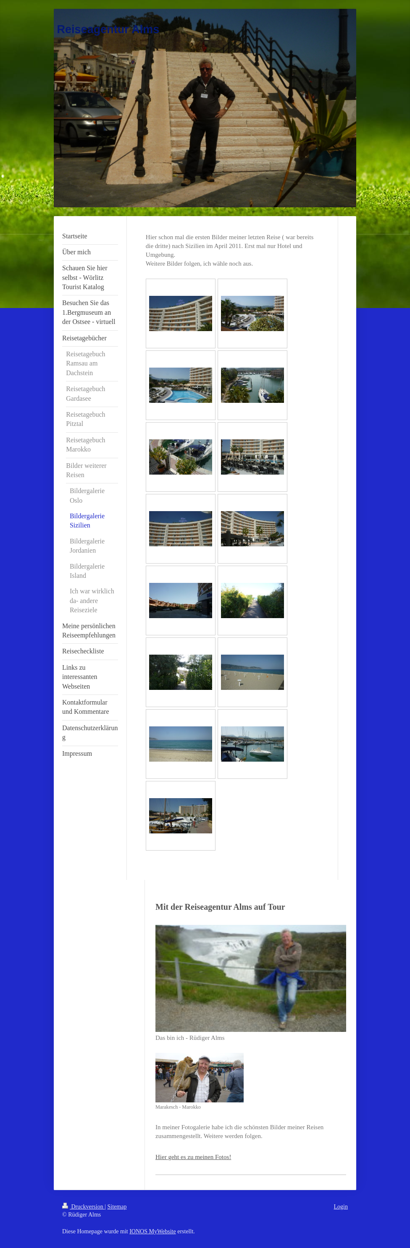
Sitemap (117, 1207)
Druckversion (83, 1207)
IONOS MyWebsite (152, 1231)
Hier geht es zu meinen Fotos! (193, 1157)
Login (341, 1207)
